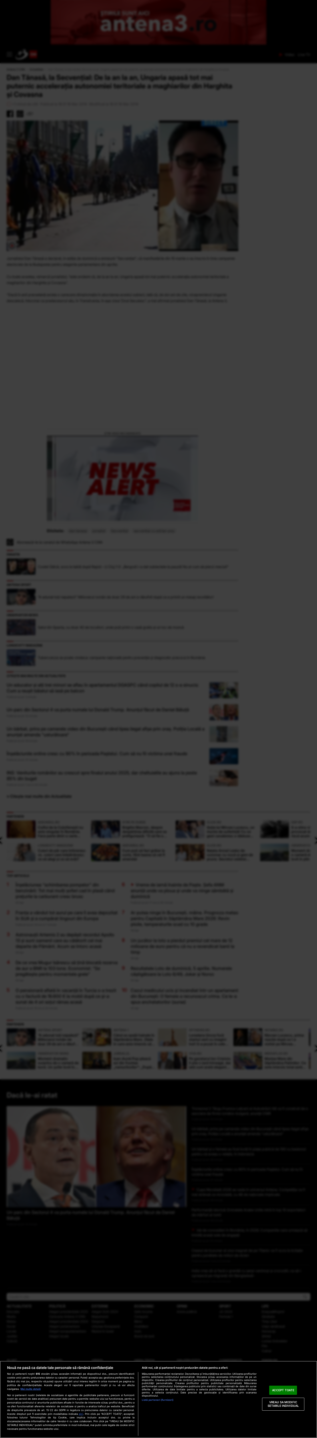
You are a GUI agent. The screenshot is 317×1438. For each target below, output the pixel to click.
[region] (158, 1399)
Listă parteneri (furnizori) (157, 1399)
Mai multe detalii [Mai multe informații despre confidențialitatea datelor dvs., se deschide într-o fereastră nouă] (30, 1389)
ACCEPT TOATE (283, 1390)
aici (81, 1413)
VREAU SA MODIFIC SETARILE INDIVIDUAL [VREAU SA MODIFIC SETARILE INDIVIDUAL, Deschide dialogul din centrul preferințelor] (283, 1404)
